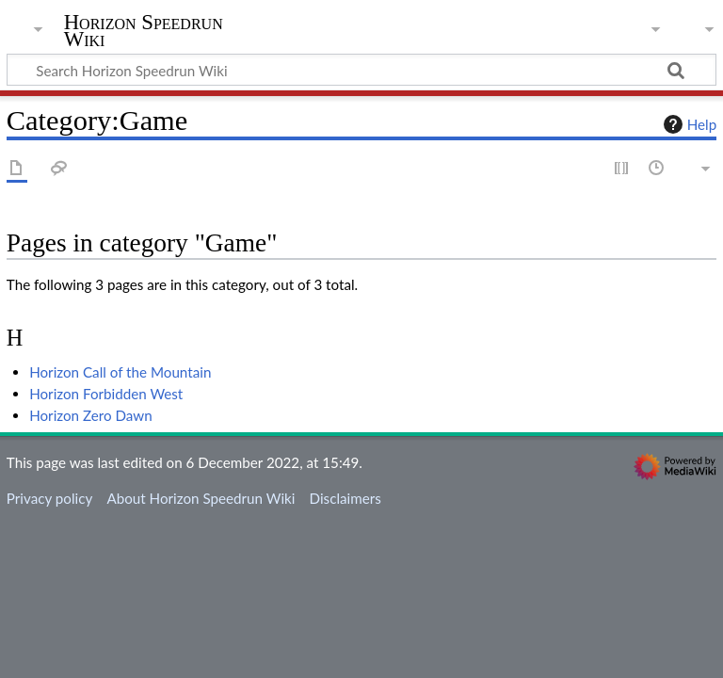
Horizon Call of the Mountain (120, 371)
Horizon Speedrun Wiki (143, 31)
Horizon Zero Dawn (91, 415)
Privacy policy (49, 498)
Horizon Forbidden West (106, 393)
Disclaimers (345, 498)
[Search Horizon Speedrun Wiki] (361, 70)
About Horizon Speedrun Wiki (200, 498)
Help (687, 124)
